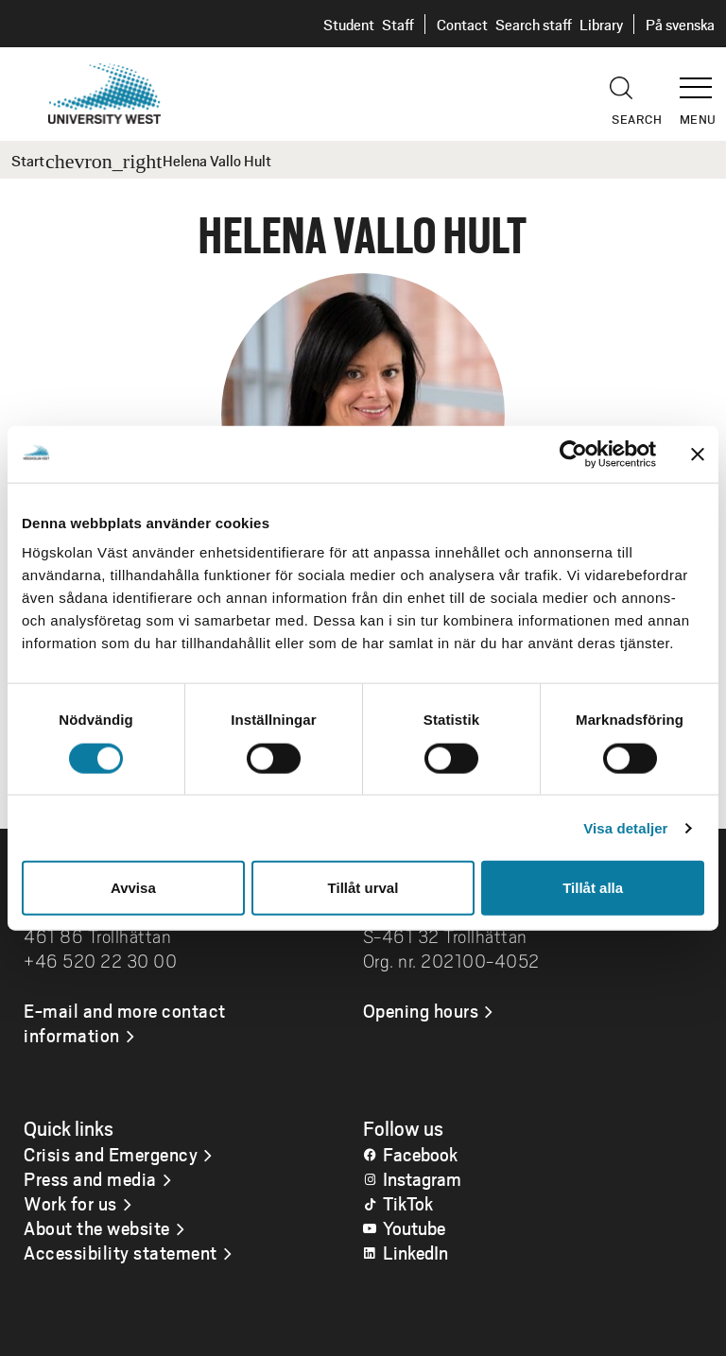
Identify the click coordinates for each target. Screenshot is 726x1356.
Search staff (533, 24)
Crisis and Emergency (111, 1153)
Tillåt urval (363, 888)
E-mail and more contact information (125, 1022)
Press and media (90, 1178)
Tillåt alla (592, 888)
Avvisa (133, 888)
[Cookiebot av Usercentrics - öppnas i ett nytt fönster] (573, 453)
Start (27, 160)
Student (348, 24)
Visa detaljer (625, 827)
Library (601, 24)
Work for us (70, 1203)
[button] (702, 79)
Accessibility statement (120, 1252)
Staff (398, 24)
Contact (462, 24)
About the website (97, 1227)
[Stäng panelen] (697, 453)
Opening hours (421, 1010)
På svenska (680, 24)
